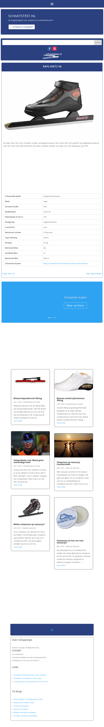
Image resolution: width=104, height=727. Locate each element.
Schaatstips (18, 678)
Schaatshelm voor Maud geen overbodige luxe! (29, 461)
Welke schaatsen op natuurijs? (29, 524)
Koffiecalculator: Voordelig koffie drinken (28, 699)
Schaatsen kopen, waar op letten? (34, 675)
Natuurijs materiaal (29, 528)
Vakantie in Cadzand (21, 709)
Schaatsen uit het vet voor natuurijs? (70, 541)
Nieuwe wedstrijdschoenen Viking (71, 399)
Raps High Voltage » (94, 273)
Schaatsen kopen (75, 298)
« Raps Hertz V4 (8, 273)
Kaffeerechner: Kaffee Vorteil (24, 703)
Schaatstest (18, 675)
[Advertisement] (44, 165)
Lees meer (18, 421)
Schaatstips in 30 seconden (32, 678)
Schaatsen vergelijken (23, 26)
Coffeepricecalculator (21, 706)
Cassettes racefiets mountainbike (25, 716)
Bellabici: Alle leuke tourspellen (25, 712)
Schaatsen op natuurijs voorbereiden (68, 463)
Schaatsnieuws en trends (31, 402)
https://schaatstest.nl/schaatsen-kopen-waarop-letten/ (65, 263)
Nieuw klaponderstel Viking (28, 398)
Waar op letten (75, 306)
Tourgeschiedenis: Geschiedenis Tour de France (31, 682)
